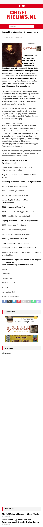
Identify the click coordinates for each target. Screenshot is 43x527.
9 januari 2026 (7, 409)
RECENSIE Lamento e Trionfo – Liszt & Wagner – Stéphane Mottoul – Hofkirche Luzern (20, 404)
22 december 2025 (9, 451)
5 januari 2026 (7, 419)
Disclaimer (5, 485)
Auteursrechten (7, 487)
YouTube (4, 499)
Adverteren (5, 482)
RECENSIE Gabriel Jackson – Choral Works (20, 372)
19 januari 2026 (8, 375)
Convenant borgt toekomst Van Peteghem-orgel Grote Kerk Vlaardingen (20, 379)
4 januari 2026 (7, 427)
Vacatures (8, 348)
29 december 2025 (9, 435)
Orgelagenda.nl (6, 510)
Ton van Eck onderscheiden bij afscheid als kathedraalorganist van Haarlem (21, 395)
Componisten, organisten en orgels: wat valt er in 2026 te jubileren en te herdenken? (20, 414)
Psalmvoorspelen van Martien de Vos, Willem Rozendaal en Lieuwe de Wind (19, 439)
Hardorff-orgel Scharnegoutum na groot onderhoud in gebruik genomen (20, 431)
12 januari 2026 (8, 399)
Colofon (4, 489)
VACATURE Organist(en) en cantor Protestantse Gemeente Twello (26, 355)
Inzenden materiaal (8, 480)
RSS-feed (5, 501)
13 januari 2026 (17, 360)
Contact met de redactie (9, 478)
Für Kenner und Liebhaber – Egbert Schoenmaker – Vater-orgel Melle (17, 423)
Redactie (19, 37)
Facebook (5, 497)
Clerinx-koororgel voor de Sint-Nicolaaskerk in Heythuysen (16, 448)
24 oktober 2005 (8, 37)
